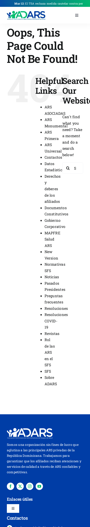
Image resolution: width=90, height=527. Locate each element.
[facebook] (10, 486)
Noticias (52, 276)
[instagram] (29, 486)
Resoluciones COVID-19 (56, 320)
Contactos (53, 157)
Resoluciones (56, 308)
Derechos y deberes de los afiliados (53, 189)
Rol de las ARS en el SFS (50, 352)
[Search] (68, 168)
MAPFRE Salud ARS (52, 239)
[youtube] (39, 486)
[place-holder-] (26, 12)
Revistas (52, 333)
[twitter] (20, 486)
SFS (48, 371)
